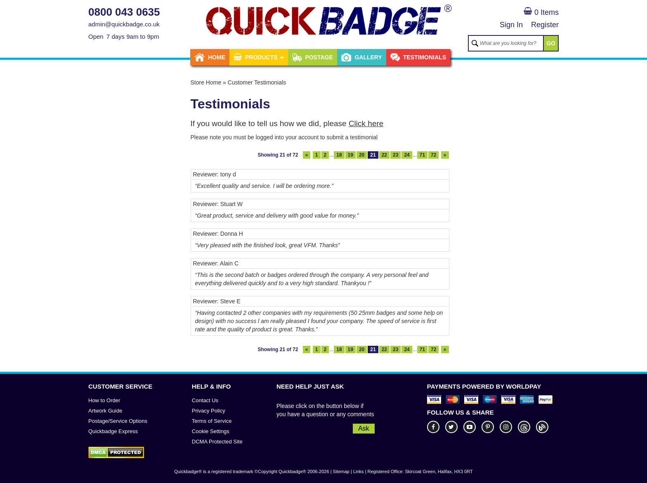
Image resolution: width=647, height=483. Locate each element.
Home (209, 57)
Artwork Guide (105, 411)
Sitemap (341, 471)
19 (350, 155)
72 (433, 155)
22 (384, 155)
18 (339, 155)
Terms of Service (212, 421)
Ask (363, 428)
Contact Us (205, 400)
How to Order (104, 400)
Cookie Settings (210, 431)
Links (358, 471)
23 (395, 155)
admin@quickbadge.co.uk (124, 24)
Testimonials (418, 57)
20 (361, 155)
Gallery (361, 57)
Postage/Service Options (117, 421)
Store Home (206, 82)
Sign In (511, 25)
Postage (312, 57)
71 (422, 155)
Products (259, 57)
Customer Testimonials (257, 82)
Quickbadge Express (113, 431)
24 (406, 155)
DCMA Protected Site (217, 441)
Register (545, 25)
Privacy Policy (208, 411)
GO (550, 43)
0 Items (541, 12)
